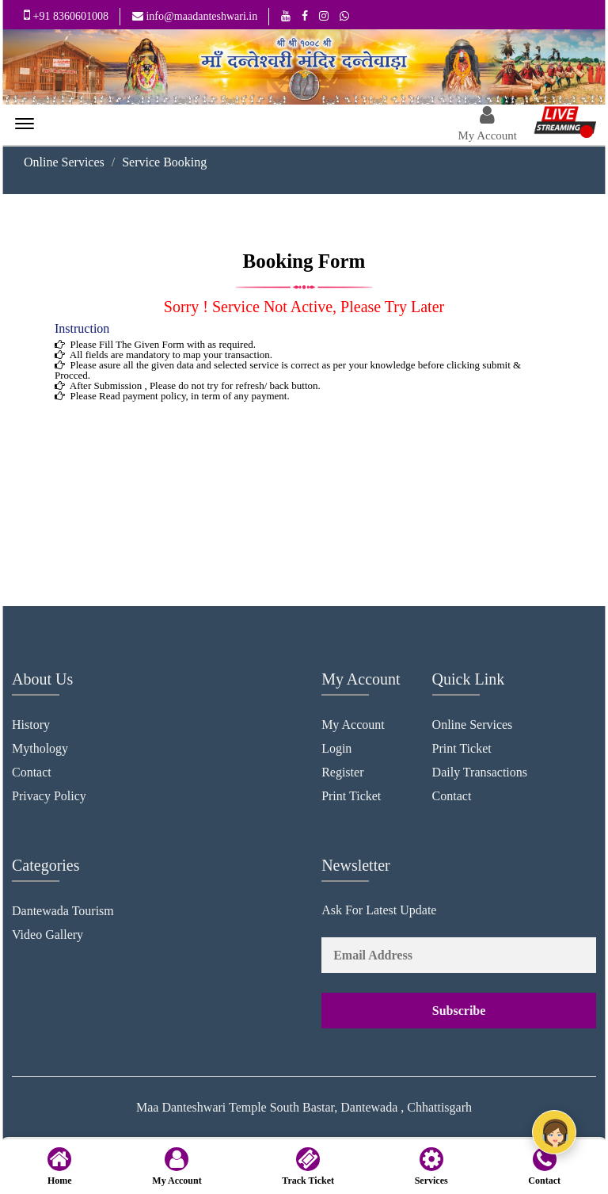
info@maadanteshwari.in (194, 16)
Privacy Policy (49, 796)
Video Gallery (47, 934)
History (31, 724)
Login (336, 748)
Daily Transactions (479, 772)
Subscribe (459, 1010)
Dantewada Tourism (63, 910)
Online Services (64, 162)
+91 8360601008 (66, 15)
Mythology (40, 748)
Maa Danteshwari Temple (201, 1107)
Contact (31, 772)
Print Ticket (351, 796)
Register (342, 772)
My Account (353, 724)
